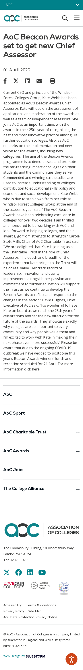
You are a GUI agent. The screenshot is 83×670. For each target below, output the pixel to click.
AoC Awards (41, 451)
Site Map (35, 611)
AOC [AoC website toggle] (9, 4)
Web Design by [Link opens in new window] (24, 656)
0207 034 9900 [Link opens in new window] (21, 560)
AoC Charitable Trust (41, 432)
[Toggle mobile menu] (74, 18)
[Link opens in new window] (5, 80)
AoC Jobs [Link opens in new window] (13, 470)
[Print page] (52, 80)
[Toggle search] (65, 18)
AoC (41, 395)
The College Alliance (41, 489)
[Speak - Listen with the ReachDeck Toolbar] (71, 659)
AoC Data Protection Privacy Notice (30, 617)
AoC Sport (41, 413)
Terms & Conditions (41, 605)
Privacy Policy (13, 611)
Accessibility (12, 605)
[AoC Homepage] (20, 17)
